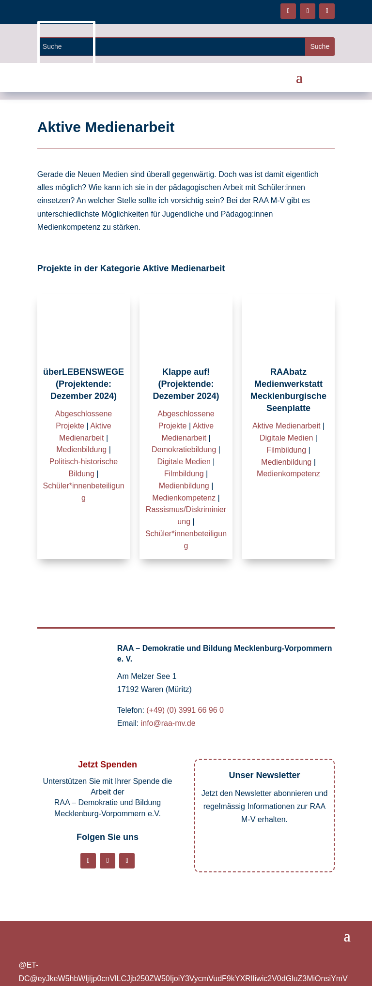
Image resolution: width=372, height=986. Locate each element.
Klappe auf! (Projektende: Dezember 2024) (186, 384)
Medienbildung (81, 449)
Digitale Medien (184, 461)
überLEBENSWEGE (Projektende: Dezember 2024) (83, 384)
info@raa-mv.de (168, 723)
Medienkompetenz (184, 498)
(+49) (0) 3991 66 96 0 (185, 710)
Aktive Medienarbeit (286, 426)
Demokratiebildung (184, 449)
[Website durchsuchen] (172, 47)
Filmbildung (184, 474)
